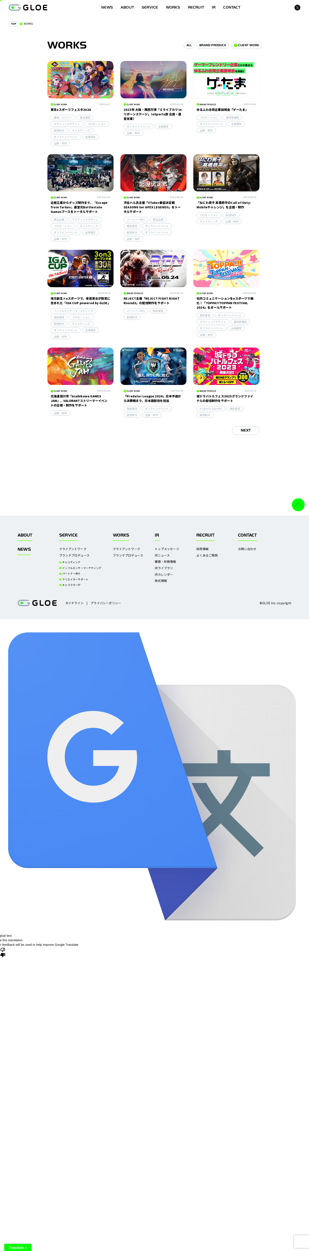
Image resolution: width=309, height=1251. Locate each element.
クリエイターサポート (75, 579)
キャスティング (71, 562)
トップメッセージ (167, 549)
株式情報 (161, 581)
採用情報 (202, 549)
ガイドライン (74, 603)
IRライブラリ (164, 568)
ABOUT (127, 7)
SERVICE (150, 7)
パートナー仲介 (71, 573)
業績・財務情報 (165, 562)
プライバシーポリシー (106, 603)
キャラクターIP (71, 585)
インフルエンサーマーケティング (81, 568)
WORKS (173, 7)
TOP (13, 23)
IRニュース (162, 555)
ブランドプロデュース (74, 555)
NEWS (24, 549)
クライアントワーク (72, 549)
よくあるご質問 (207, 555)
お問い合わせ (247, 549)
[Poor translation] (2, 952)
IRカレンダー (164, 574)
